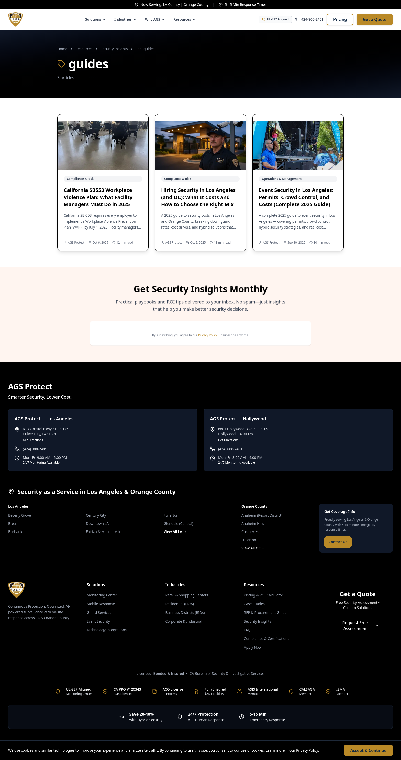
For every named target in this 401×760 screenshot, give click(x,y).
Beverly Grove (19, 515)
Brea (12, 523)
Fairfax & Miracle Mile (103, 531)
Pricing (340, 19)
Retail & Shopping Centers (186, 595)
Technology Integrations (107, 629)
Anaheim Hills (252, 523)
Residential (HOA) (179, 603)
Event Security (98, 621)
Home (62, 48)
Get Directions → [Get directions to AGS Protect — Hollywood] (230, 440)
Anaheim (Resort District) (261, 515)
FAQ (247, 629)
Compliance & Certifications (266, 638)
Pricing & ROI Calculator (263, 595)
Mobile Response (101, 603)
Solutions (95, 19)
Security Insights (114, 48)
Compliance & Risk (80, 179)
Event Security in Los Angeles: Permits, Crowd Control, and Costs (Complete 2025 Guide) (296, 197)
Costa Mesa (250, 531)
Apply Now (253, 647)
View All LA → (175, 531)
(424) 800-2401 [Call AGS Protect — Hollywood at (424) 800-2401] (230, 449)
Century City (96, 515)
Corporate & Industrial (183, 621)
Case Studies (254, 603)
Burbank (15, 531)
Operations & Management (282, 179)
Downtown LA (97, 523)
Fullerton (171, 515)
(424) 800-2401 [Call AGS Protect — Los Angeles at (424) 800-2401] (35, 449)
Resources (184, 19)
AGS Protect (76, 243)
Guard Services (99, 612)
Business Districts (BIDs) (185, 612)
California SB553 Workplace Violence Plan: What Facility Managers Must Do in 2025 (98, 197)
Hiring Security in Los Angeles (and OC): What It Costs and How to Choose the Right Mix (198, 197)
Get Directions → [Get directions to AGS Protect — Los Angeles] (35, 440)
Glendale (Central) (178, 523)
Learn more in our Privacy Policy (292, 750)
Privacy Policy (207, 340)
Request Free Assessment (360, 626)
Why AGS (155, 19)
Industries (125, 19)
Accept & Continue (368, 750)
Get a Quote (374, 19)
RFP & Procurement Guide (265, 612)
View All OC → (253, 548)
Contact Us (338, 541)
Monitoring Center (102, 595)
